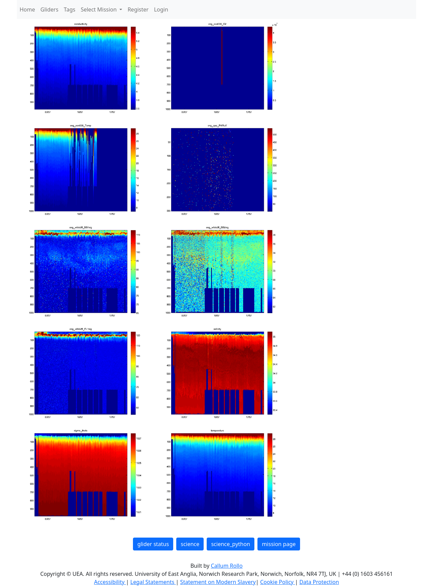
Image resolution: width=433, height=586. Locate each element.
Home (27, 9)
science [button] (190, 544)
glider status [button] (153, 544)
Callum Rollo (227, 565)
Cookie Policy (277, 582)
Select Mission (99, 9)
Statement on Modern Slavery (218, 582)
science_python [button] (230, 544)
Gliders (50, 9)
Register (138, 9)
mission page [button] (279, 544)
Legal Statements (153, 582)
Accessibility (110, 582)
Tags (69, 9)
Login (161, 9)
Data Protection (319, 582)
